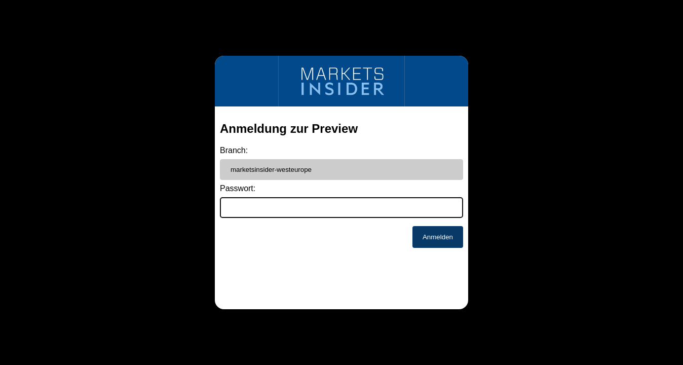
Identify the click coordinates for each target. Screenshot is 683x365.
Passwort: (237, 188)
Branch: (234, 150)
